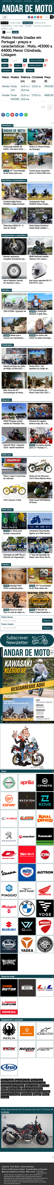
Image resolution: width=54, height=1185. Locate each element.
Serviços (4, 1097)
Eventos (6, 564)
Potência (18, 70)
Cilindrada (7, 70)
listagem (15, 32)
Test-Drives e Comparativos (14, 180)
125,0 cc (36, 86)
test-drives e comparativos (42, 26)
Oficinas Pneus (14, 1088)
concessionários (6, 26)
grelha (8, 32)
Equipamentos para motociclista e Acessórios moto (23, 1083)
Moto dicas (7, 509)
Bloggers (37, 1094)
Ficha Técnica (15, 1167)
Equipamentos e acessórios (14, 235)
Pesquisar (47, 620)
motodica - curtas (7, 29)
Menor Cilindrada (37, 60)
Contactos (5, 1167)
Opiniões (6, 290)
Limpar (5, 60)
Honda (18, 65)
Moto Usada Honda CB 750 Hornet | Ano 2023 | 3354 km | (27, 1128)
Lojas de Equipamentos (32, 1088)
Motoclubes (26, 1094)
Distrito (30, 70)
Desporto (6, 400)
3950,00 (48, 86)
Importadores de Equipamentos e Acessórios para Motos (25, 1091)
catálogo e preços (15, 23)
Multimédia (7, 345)
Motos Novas (36, 1080)
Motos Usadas (7, 1080)
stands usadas (18, 26)
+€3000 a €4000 (35, 65)
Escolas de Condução (10, 1094)
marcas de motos (39, 23)
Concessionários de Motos (12, 1085)
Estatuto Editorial (27, 1167)
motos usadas (27, 23)
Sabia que (7, 454)
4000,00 (48, 95)
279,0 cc (36, 95)
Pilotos (46, 1094)
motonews (28, 26)
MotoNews (7, 125)
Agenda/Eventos (22, 1080)
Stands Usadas (31, 1085)
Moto (5, 65)
